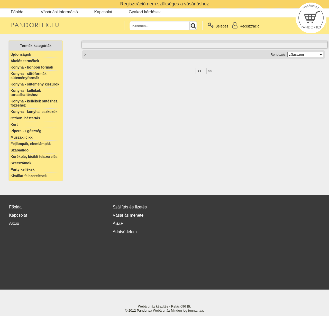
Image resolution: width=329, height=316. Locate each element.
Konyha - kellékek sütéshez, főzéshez (34, 103)
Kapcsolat (103, 12)
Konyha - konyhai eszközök (34, 112)
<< (199, 71)
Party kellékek (22, 169)
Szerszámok (21, 163)
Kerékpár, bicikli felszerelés (34, 157)
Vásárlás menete (128, 215)
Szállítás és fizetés (130, 207)
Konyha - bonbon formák (32, 67)
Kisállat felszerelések (29, 176)
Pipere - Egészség (26, 131)
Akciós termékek (25, 61)
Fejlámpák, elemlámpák (31, 144)
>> (210, 71)
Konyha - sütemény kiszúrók (35, 84)
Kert (14, 124)
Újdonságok (21, 54)
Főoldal (17, 12)
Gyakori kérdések (145, 12)
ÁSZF (118, 223)
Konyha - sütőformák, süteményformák (29, 76)
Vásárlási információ (59, 12)
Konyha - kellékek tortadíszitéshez (26, 93)
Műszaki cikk (22, 137)
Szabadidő (20, 150)
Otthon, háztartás (25, 118)
